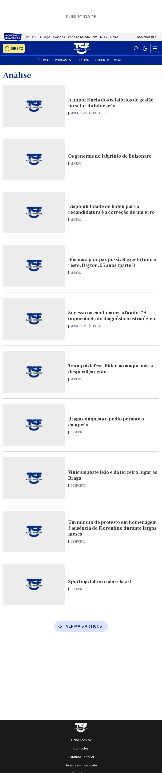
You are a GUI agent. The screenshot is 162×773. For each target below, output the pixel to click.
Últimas (44, 60)
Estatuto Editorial (81, 757)
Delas (114, 37)
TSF (34, 37)
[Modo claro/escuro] (145, 48)
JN (27, 37)
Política (82, 60)
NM (95, 37)
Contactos (81, 748)
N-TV (103, 37)
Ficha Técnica (81, 740)
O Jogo (45, 37)
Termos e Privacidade (81, 765)
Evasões (59, 37)
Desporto (101, 60)
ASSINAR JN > (146, 37)
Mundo (119, 60)
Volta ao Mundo (79, 37)
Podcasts (63, 60)
